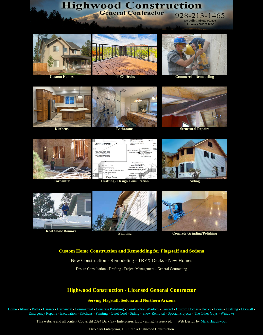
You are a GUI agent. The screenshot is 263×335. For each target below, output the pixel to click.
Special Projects (179, 313)
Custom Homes (187, 309)
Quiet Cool (119, 313)
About (24, 309)
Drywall (247, 309)
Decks (206, 309)
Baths (36, 309)
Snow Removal (153, 313)
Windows (227, 313)
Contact (167, 309)
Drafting (232, 309)
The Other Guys (206, 313)
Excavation (68, 313)
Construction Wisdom (143, 309)
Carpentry (64, 309)
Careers (48, 309)
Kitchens (86, 313)
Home (12, 309)
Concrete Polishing (110, 309)
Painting (101, 313)
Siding (134, 313)
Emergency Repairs (43, 313)
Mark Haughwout (213, 321)
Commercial (84, 309)
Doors (218, 309)
